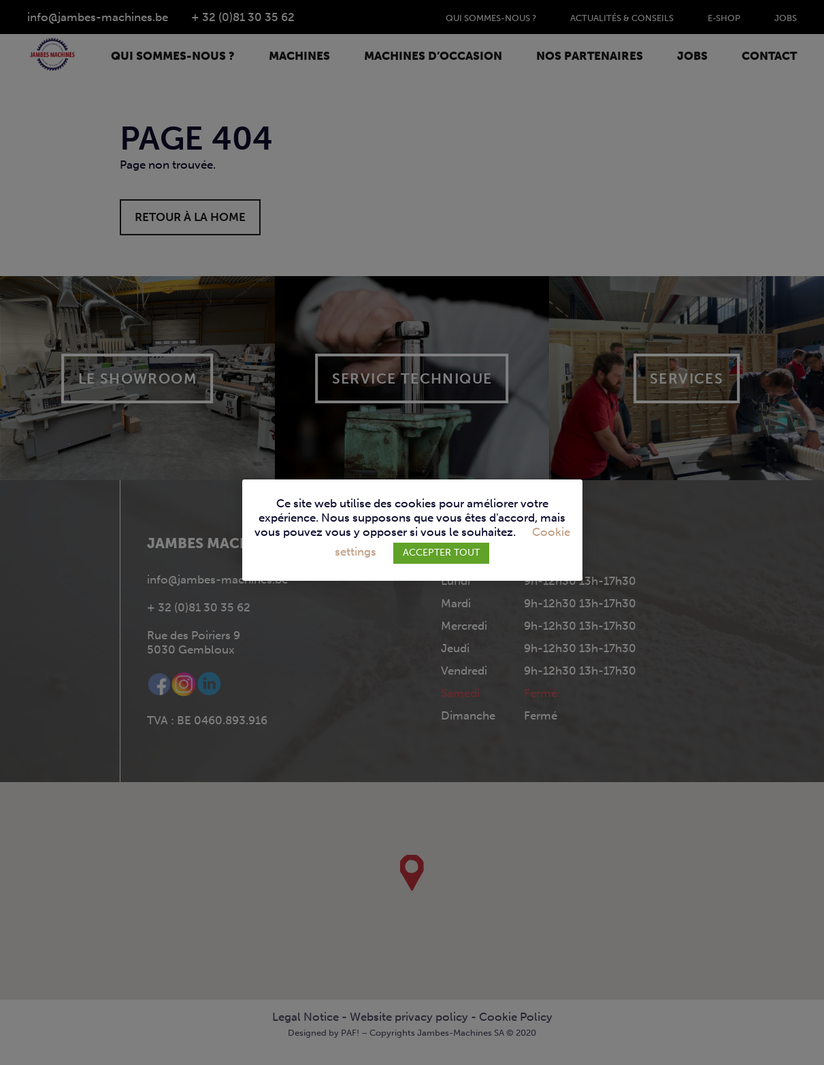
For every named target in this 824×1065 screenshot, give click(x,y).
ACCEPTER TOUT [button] (441, 552)
